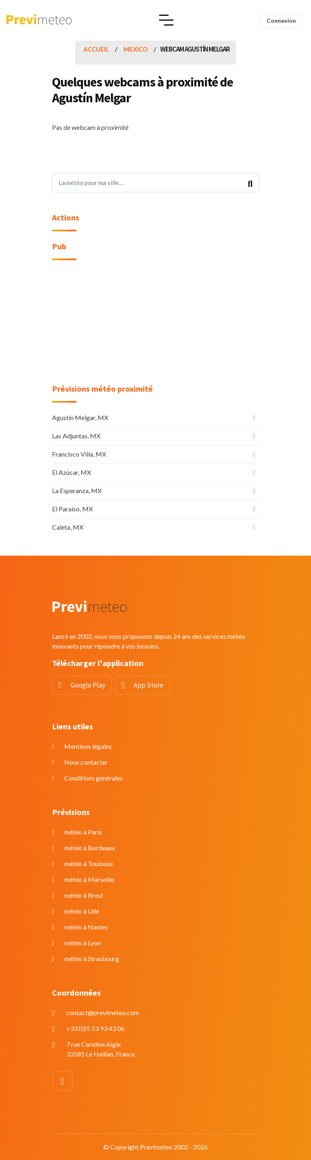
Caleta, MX (67, 527)
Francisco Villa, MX (79, 454)
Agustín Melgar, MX (80, 417)
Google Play (88, 685)
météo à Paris (83, 832)
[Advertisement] (155, 327)
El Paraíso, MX (72, 509)
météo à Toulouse (88, 863)
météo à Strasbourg (91, 958)
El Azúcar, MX (71, 472)
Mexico (136, 49)
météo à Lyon (82, 943)
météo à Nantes (86, 927)
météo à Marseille (89, 879)
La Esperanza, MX (77, 490)
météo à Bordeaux (89, 848)
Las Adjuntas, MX (76, 436)
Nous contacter (86, 762)
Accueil (96, 49)
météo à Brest (83, 895)
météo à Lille (81, 911)
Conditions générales (93, 778)
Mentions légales (88, 746)
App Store (148, 685)
